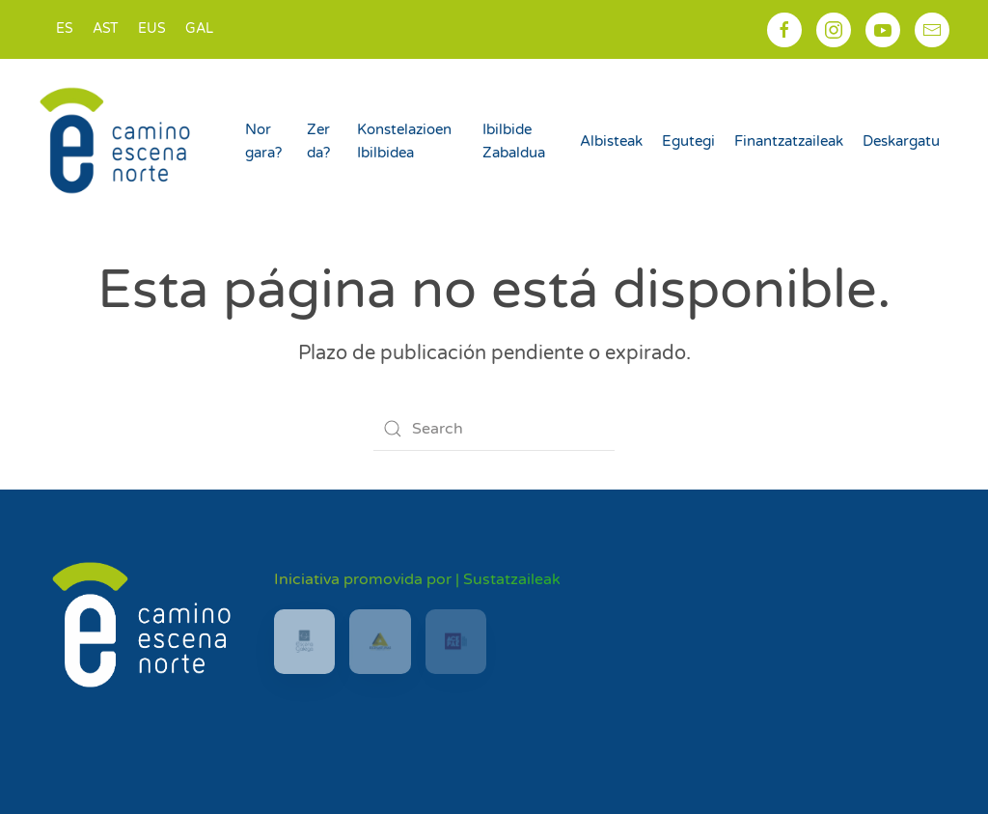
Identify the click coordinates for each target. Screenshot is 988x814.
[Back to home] (117, 140)
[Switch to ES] (64, 29)
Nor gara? (263, 141)
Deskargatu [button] (901, 141)
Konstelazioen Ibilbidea (404, 141)
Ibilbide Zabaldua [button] (513, 141)
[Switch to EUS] (152, 29)
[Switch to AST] (105, 29)
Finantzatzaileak (788, 141)
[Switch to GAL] (199, 29)
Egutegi (688, 141)
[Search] (494, 429)
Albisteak (611, 141)
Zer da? (318, 141)
